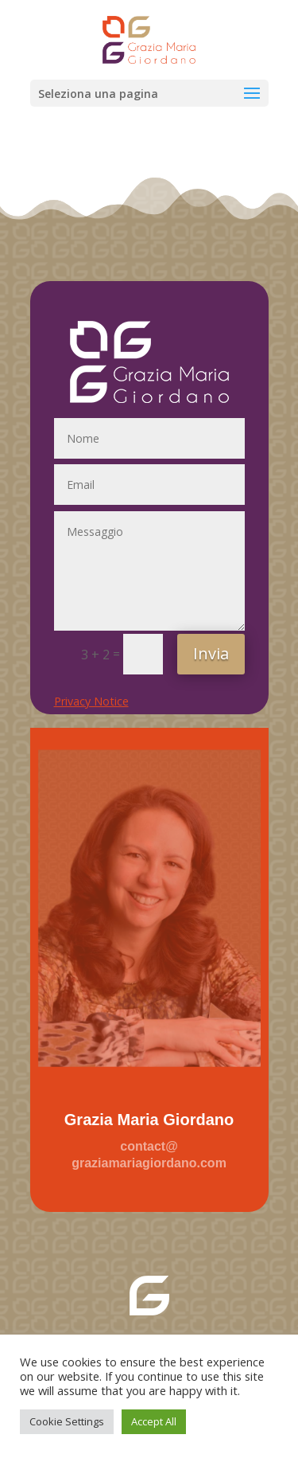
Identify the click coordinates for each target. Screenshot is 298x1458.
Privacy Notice (91, 701)
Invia (211, 653)
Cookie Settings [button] (66, 1421)
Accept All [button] (153, 1421)
